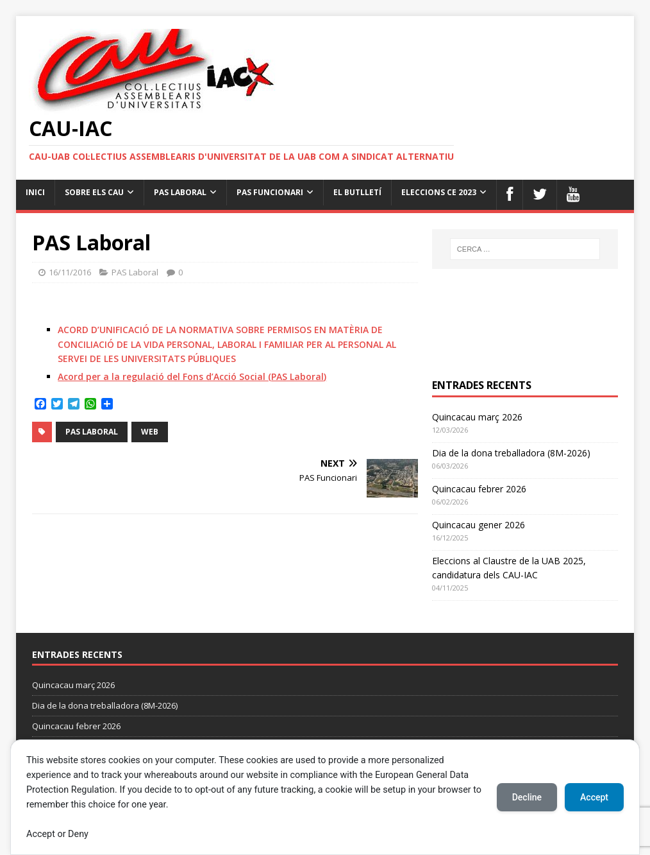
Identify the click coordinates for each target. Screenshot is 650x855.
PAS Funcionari (270, 192)
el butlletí (357, 192)
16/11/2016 (70, 272)
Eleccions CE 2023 (438, 192)
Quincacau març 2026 (477, 417)
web (149, 431)
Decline (527, 797)
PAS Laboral (180, 192)
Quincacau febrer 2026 (479, 489)
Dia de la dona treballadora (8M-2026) (511, 453)
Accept (594, 797)
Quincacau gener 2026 (478, 525)
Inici (35, 192)
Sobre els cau (94, 192)
